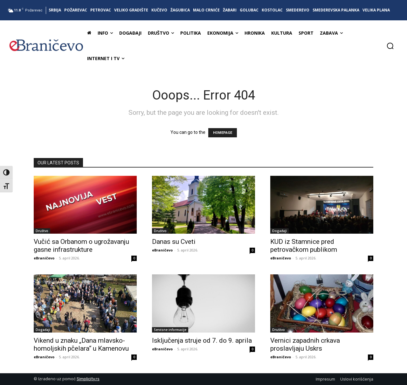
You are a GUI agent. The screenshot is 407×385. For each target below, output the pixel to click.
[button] (390, 46)
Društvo (42, 231)
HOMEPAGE (222, 133)
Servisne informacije (170, 329)
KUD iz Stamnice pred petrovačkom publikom (303, 245)
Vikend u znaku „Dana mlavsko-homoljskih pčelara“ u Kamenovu (81, 344)
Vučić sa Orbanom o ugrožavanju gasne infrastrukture (81, 245)
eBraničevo (44, 258)
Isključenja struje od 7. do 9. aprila (202, 340)
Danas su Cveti (174, 241)
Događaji (279, 231)
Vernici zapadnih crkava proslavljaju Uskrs (305, 344)
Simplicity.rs (88, 378)
